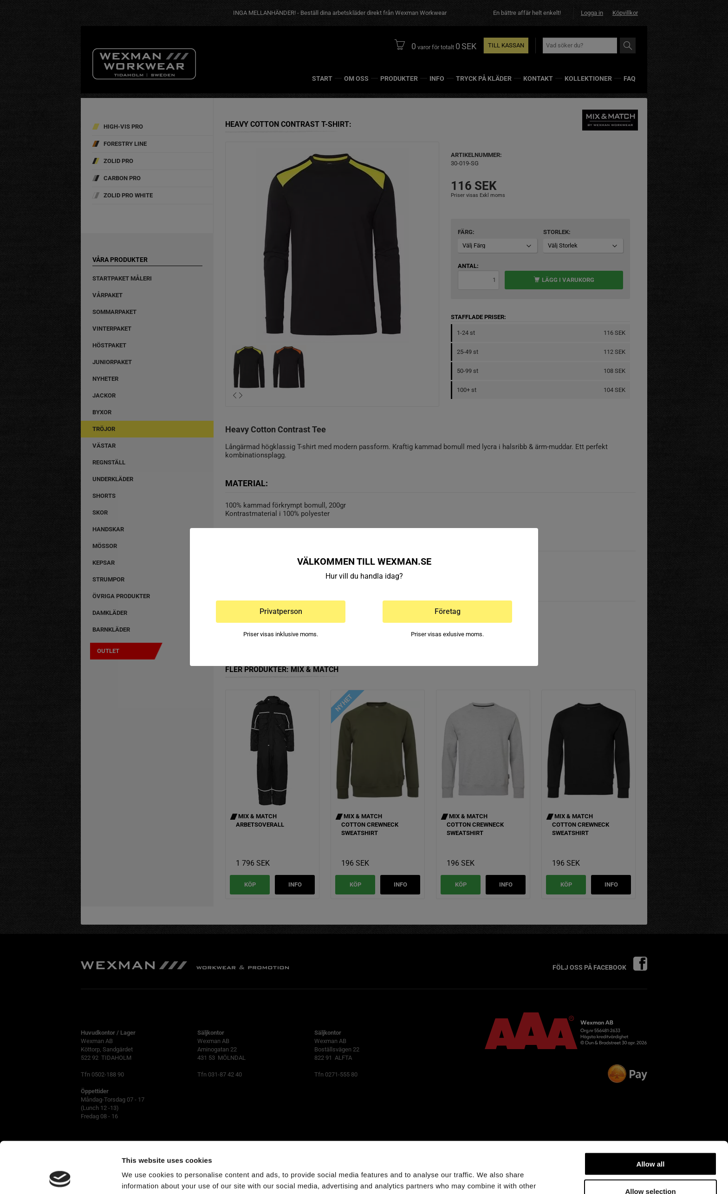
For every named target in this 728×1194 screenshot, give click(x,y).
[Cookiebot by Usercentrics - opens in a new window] (60, 1176)
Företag (448, 611)
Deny (650, 1167)
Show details (487, 1176)
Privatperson (281, 611)
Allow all (651, 1112)
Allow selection (650, 1140)
